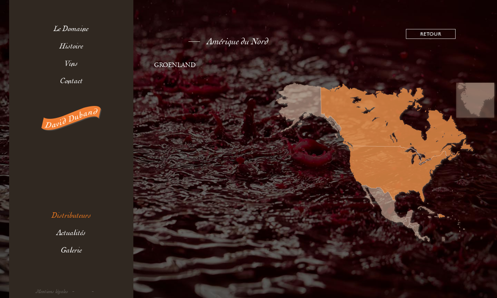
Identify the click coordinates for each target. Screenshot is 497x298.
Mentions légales (52, 291)
